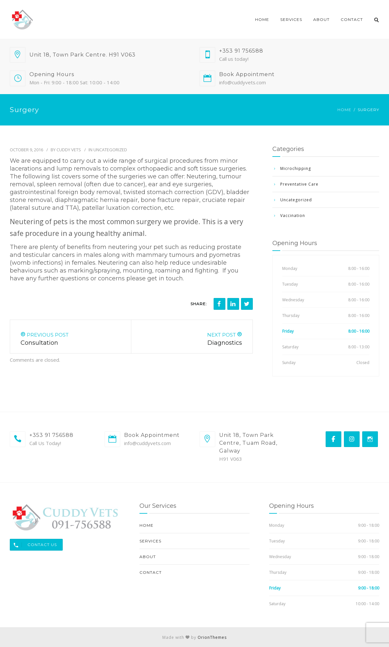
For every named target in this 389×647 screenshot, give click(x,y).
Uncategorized (110, 150)
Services (291, 19)
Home (262, 19)
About (321, 19)
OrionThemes (212, 637)
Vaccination (292, 215)
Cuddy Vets (69, 150)
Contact (352, 19)
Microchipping (295, 168)
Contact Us (33, 544)
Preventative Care (299, 184)
